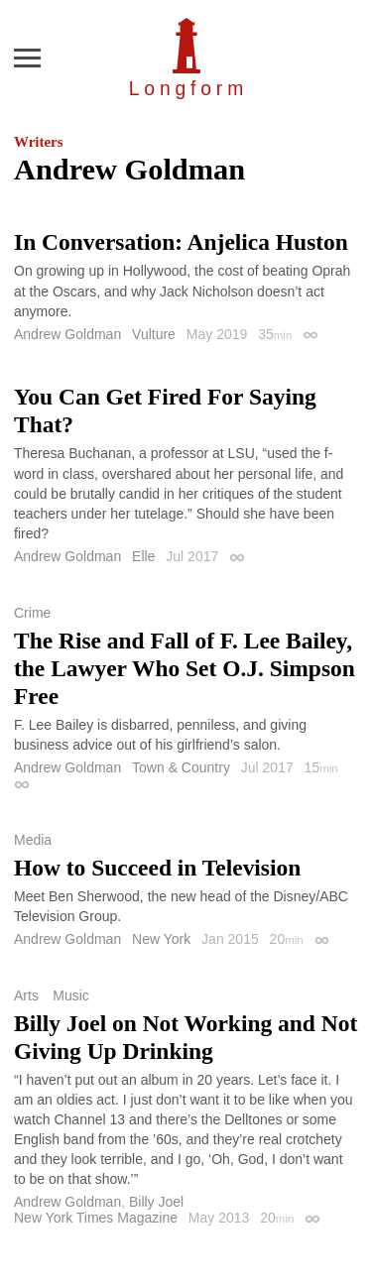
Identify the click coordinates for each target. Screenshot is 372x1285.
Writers (38, 142)
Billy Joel (156, 1202)
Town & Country (181, 767)
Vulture (154, 334)
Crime (32, 613)
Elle (143, 556)
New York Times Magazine (96, 1218)
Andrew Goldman (67, 334)
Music (71, 995)
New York (161, 939)
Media (33, 840)
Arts (26, 995)
